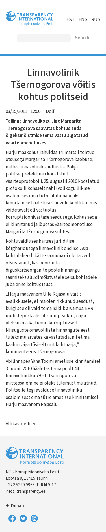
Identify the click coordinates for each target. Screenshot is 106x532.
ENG (83, 20)
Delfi (51, 111)
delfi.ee (28, 424)
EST (70, 20)
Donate (18, 506)
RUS (95, 20)
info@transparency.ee (26, 491)
